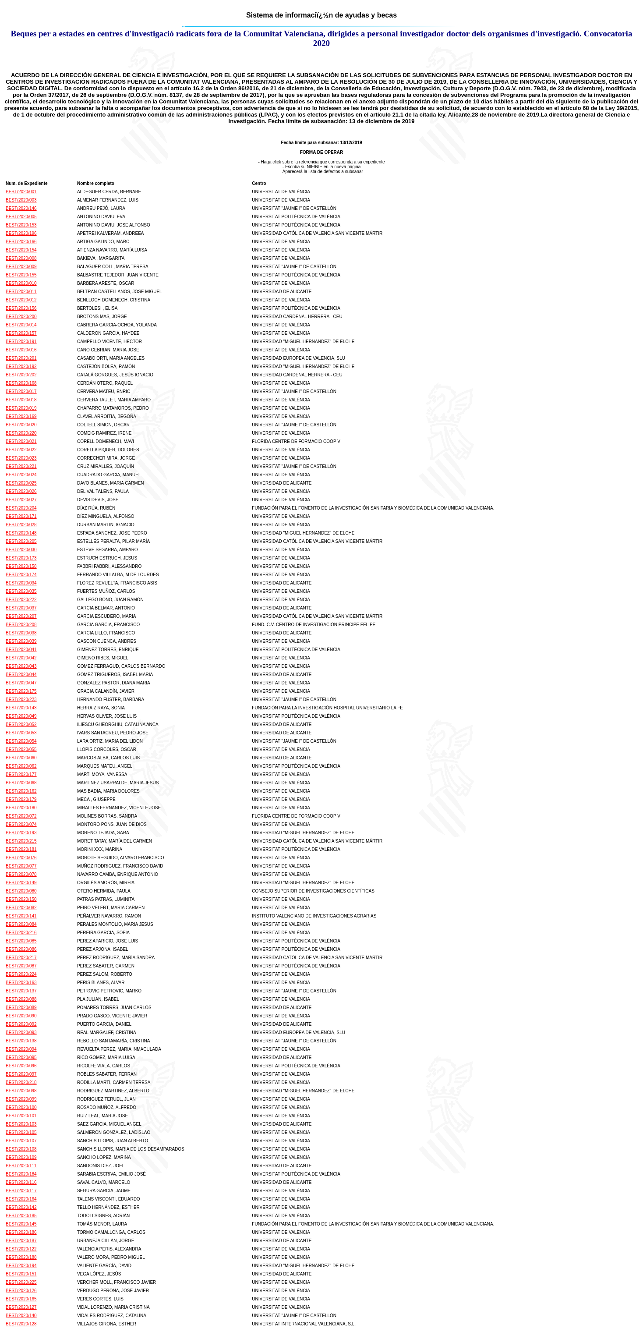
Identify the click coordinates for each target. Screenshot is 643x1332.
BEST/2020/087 (21, 966)
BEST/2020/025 (21, 483)
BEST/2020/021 (21, 441)
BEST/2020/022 (21, 449)
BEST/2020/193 (21, 832)
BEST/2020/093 (21, 1032)
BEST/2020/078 (21, 874)
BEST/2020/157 (21, 333)
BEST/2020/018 (21, 399)
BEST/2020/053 (21, 732)
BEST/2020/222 (21, 599)
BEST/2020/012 (21, 300)
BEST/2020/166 (21, 241)
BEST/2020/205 (21, 541)
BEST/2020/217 (21, 957)
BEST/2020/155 (21, 275)
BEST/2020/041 (21, 649)
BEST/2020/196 (21, 233)
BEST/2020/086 (21, 949)
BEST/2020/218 (21, 1082)
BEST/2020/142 (21, 1207)
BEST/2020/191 (21, 341)
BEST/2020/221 (21, 466)
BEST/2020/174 (21, 574)
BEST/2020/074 (21, 824)
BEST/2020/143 (21, 707)
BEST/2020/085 (21, 941)
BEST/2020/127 (21, 1307)
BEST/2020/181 (21, 849)
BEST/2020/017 (21, 391)
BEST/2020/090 (21, 1015)
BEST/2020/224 (21, 974)
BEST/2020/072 (21, 816)
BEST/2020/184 (21, 1174)
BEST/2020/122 (21, 1249)
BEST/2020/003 (21, 200)
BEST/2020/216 (21, 932)
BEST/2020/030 (21, 549)
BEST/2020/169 (21, 416)
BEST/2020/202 (21, 374)
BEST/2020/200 (21, 316)
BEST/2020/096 (21, 1065)
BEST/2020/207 (21, 616)
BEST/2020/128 (21, 1323)
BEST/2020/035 (21, 591)
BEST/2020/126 (21, 1290)
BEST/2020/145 (21, 1224)
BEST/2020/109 (21, 1157)
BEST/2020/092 (21, 1024)
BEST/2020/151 (21, 1274)
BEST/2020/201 (21, 358)
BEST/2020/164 (21, 1199)
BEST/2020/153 (21, 225)
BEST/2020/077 (21, 866)
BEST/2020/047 (21, 682)
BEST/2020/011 (21, 291)
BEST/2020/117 (21, 1190)
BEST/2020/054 (21, 741)
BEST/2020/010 (21, 283)
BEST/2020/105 (21, 1132)
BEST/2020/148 (21, 533)
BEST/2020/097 (21, 1074)
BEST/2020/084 (21, 924)
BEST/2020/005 (21, 216)
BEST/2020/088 (21, 999)
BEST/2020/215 (21, 841)
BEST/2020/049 (21, 716)
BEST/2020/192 (21, 366)
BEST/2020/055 (21, 749)
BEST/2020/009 (21, 266)
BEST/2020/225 (21, 1282)
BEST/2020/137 (21, 990)
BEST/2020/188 (21, 1257)
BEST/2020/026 (21, 491)
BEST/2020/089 (21, 1007)
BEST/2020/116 (21, 1182)
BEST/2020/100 (21, 1107)
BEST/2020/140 (21, 1315)
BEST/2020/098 (21, 1090)
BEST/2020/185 (21, 1215)
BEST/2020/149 (21, 882)
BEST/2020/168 (21, 383)
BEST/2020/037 (21, 608)
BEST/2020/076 (21, 857)
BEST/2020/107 (21, 1140)
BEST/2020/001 (21, 191)
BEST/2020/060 (21, 757)
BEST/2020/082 (21, 907)
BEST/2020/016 (21, 349)
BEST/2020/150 (21, 899)
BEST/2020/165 (21, 1299)
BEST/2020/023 (21, 458)
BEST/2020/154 (21, 250)
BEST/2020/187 (21, 1240)
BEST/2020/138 (21, 1040)
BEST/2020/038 (21, 633)
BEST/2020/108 (21, 1149)
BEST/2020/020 (21, 424)
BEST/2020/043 (21, 666)
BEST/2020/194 (21, 1265)
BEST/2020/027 (21, 499)
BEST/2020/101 (21, 1115)
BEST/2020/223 (21, 699)
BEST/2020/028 (21, 524)
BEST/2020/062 (21, 766)
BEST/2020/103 (21, 1124)
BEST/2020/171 (21, 516)
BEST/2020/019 (21, 408)
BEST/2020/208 (21, 624)
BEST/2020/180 (21, 807)
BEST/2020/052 (21, 724)
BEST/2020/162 (21, 791)
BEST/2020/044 (21, 674)
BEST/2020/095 (21, 1057)
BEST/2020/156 (21, 308)
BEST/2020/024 (21, 474)
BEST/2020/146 (21, 208)
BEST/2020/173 (21, 558)
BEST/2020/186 (21, 1232)
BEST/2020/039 (21, 641)
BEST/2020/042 (21, 657)
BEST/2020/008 (21, 258)
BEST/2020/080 (21, 891)
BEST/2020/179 (21, 799)
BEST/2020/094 (21, 1049)
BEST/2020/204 (21, 508)
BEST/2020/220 (21, 433)
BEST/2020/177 (21, 774)
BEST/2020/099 (21, 1099)
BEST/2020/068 (21, 782)
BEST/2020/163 (21, 982)
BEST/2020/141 (21, 916)
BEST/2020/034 (21, 583)
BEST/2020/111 (21, 1165)
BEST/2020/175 (21, 691)
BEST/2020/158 (21, 566)
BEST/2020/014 (21, 324)
